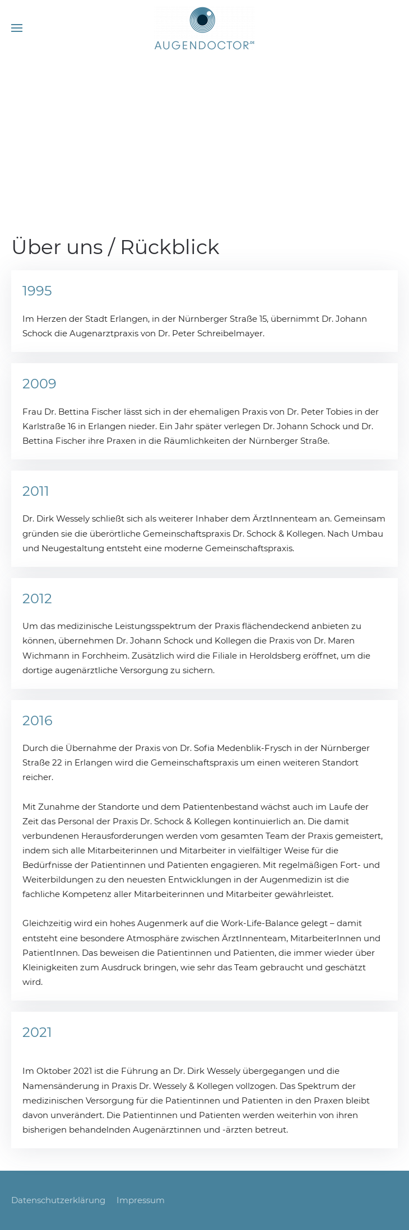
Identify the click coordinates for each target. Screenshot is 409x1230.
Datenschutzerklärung (58, 1200)
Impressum (141, 1200)
